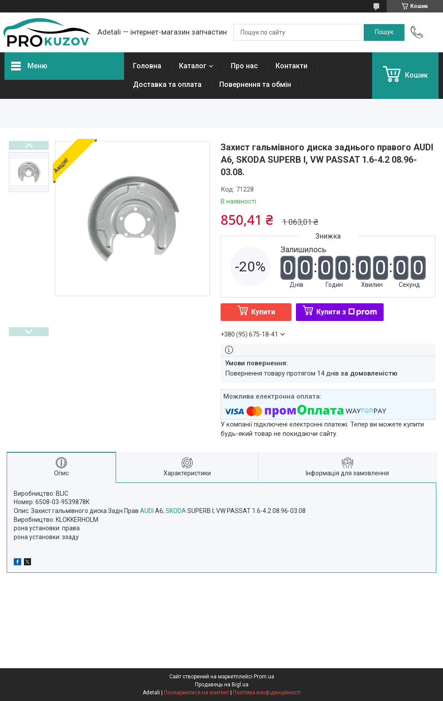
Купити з (346, 312)
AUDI (147, 510)
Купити (263, 312)
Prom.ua (264, 677)
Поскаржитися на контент (196, 692)
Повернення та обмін (255, 84)
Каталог (192, 66)
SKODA (176, 510)
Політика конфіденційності (267, 692)
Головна (147, 66)
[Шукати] (384, 32)
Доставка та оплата (167, 84)
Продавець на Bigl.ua (222, 684)
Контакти (291, 66)
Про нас (244, 66)
